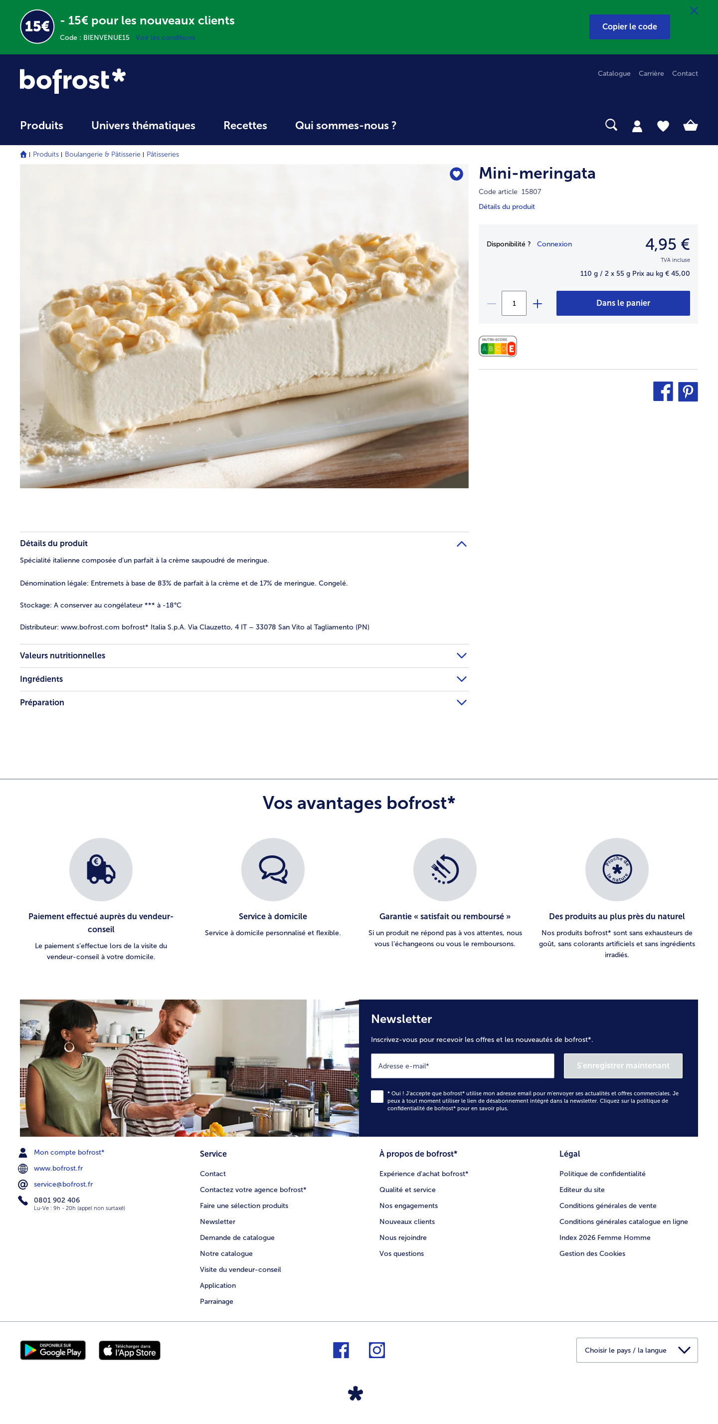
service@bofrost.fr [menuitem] (56, 1185)
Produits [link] (41, 125)
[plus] (537, 303)
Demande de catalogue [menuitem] (237, 1237)
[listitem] (101, 900)
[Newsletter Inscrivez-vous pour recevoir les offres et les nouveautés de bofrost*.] (528, 1068)
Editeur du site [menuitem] (582, 1190)
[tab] (637, 126)
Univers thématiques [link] (143, 125)
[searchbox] (431, 125)
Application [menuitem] (218, 1285)
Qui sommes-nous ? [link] (346, 125)
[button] (629, 26)
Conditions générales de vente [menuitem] (608, 1206)
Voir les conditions (165, 37)
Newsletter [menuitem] (217, 1222)
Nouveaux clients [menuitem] (407, 1222)
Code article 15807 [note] (510, 192)
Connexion (554, 244)
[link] (121, 81)
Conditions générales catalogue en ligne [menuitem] (623, 1222)
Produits (46, 154)
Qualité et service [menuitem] (407, 1190)
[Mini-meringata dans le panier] (623, 303)
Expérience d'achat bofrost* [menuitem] (424, 1174)
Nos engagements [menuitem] (408, 1206)
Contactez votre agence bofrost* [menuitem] (253, 1190)
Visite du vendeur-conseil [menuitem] (240, 1269)
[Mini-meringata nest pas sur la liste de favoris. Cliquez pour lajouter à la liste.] (456, 175)
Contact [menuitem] (685, 73)
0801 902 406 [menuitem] (50, 1201)
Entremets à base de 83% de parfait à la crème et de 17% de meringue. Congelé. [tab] (184, 583)
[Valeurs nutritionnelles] (500, 346)
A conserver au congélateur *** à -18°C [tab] (100, 605)
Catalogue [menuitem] (614, 73)
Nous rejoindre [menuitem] (403, 1237)
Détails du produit (507, 207)
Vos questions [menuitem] (401, 1253)
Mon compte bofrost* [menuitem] (62, 1153)
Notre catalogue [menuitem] (226, 1253)
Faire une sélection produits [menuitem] (244, 1206)
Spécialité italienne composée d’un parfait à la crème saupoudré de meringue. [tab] (144, 560)
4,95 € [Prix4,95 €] (667, 244)
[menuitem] (41, 130)
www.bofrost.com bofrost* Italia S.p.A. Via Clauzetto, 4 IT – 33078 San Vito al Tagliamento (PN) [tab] (194, 627)
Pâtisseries (163, 154)
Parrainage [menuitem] (216, 1301)
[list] (359, 900)
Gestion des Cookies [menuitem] (592, 1253)
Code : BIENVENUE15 (98, 37)
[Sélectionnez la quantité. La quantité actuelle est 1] (514, 303)
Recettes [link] (245, 125)
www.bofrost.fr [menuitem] (51, 1169)
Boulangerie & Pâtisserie (103, 154)
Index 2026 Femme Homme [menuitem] (605, 1237)
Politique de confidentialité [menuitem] (602, 1174)
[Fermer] (694, 11)
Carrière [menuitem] (651, 73)
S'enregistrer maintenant (623, 1065)
